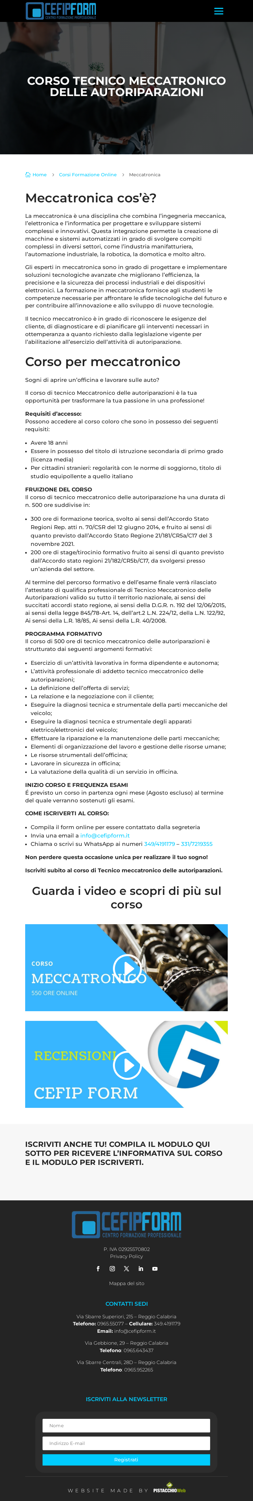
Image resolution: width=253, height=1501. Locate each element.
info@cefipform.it (105, 835)
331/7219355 (197, 844)
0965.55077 (110, 1324)
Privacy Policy (126, 1256)
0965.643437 (139, 1350)
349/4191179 (159, 844)
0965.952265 (138, 1370)
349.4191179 (167, 1324)
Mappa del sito (126, 1283)
